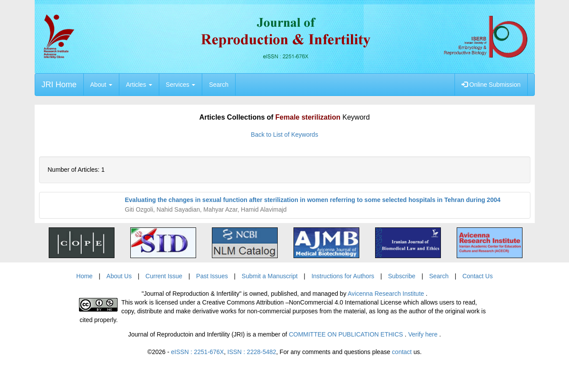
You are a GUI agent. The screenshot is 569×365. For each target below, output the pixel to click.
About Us (119, 276)
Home (84, 276)
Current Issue (164, 276)
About (101, 84)
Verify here (423, 334)
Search (218, 84)
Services (181, 84)
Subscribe (401, 276)
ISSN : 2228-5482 (251, 351)
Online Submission (491, 84)
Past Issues (212, 276)
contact (402, 351)
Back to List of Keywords (284, 134)
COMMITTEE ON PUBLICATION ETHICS (346, 334)
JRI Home (59, 84)
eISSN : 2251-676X (197, 351)
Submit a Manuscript (270, 276)
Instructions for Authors (342, 276)
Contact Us (477, 276)
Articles (139, 84)
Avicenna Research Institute (387, 293)
